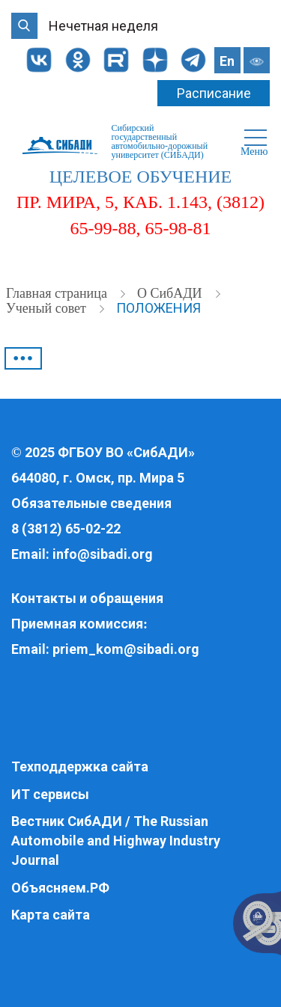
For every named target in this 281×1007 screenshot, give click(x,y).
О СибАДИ (171, 293)
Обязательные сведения (91, 503)
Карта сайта (50, 914)
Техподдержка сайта (79, 766)
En (227, 61)
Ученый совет (47, 308)
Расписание (214, 93)
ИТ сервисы (50, 794)
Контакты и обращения (87, 598)
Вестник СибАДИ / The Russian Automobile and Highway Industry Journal (115, 840)
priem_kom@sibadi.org (125, 649)
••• (23, 358)
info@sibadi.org (102, 554)
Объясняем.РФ (60, 888)
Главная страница (58, 293)
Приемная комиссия (77, 623)
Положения (158, 308)
